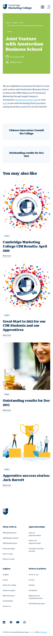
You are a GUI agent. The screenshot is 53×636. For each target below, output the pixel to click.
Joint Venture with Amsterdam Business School (25, 26)
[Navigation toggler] (48, 7)
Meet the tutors (9, 596)
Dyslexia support (9, 590)
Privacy (32, 580)
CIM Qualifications (10, 533)
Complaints (33, 590)
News (22, 23)
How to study (8, 554)
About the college (10, 585)
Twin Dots (43, 632)
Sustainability (8, 601)
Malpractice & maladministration (38, 597)
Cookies (32, 585)
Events (6, 580)
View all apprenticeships (38, 534)
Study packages (9, 548)
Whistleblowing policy (37, 603)
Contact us (7, 606)
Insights (15, 23)
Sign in (42, 7)
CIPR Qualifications (10, 543)
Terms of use (34, 574)
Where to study (9, 559)
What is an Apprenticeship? (38, 542)
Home (8, 23)
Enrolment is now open (27, 100)
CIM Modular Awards (11, 538)
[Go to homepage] (5, 511)
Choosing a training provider (38, 550)
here (5, 103)
